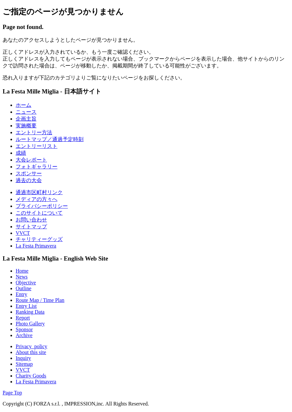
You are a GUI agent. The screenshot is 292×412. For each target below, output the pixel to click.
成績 (21, 153)
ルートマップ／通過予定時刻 (50, 139)
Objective (26, 282)
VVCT (23, 233)
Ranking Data (30, 312)
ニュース (26, 112)
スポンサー (29, 173)
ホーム (23, 105)
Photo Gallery (30, 323)
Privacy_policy (31, 346)
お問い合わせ (31, 219)
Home (22, 271)
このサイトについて (39, 213)
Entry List (26, 306)
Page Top (12, 392)
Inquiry (23, 358)
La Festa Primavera (36, 246)
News (21, 276)
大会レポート (31, 160)
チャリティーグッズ (39, 239)
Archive (24, 335)
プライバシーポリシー (42, 206)
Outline (23, 288)
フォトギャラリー (36, 166)
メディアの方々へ (36, 199)
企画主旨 (26, 118)
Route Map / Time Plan (40, 300)
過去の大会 (29, 180)
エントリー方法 (34, 132)
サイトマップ (31, 226)
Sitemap (24, 364)
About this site (31, 352)
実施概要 (26, 125)
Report (23, 317)
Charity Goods (31, 375)
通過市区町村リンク (39, 192)
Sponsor (24, 329)
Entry (21, 294)
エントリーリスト (36, 146)
